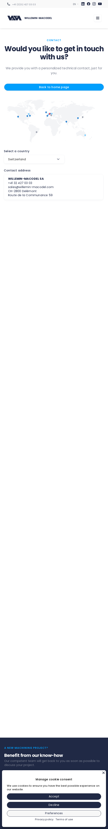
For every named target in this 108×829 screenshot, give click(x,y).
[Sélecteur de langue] (74, 4)
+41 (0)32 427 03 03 (24, 4)
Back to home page (54, 87)
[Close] (104, 773)
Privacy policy (44, 819)
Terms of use (64, 819)
